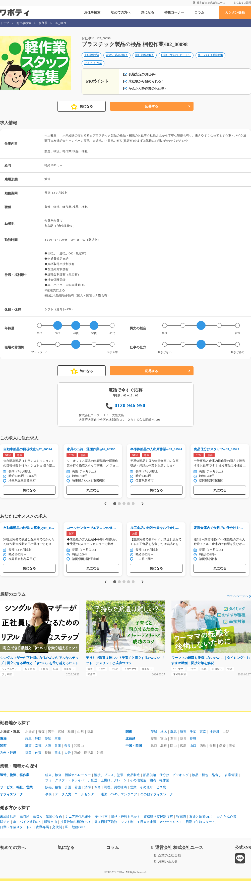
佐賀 (38, 755)
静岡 (38, 741)
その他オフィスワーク (156, 796)
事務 (48, 796)
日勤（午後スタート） (16, 829)
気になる (147, 12)
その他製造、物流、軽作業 (149, 782)
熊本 (57, 755)
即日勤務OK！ (144, 55)
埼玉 (183, 733)
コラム (199, 12)
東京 (203, 733)
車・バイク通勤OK (210, 55)
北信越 (130, 741)
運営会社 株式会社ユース (211, 2)
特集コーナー (174, 12)
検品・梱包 (200, 777)
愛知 (48, 741)
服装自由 (50, 824)
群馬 (173, 733)
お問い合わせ (168, 863)
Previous (104, 505)
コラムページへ (237, 598)
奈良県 (42, 23)
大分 (67, 755)
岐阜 (28, 741)
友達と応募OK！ (117, 55)
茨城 (154, 733)
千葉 (193, 733)
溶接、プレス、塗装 (108, 777)
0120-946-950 (129, 407)
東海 (3, 741)
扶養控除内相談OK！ (75, 824)
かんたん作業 (93, 63)
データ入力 (63, 796)
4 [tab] (128, 504)
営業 (133, 789)
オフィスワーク (11, 796)
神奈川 (214, 733)
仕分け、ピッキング (174, 777)
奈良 (67, 748)
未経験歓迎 (91, 55)
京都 (38, 748)
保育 (97, 789)
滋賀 (28, 748)
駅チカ (5, 824)
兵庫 (57, 748)
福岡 (28, 755)
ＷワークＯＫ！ (171, 824)
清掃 (87, 789)
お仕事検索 (92, 12)
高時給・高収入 (31, 818)
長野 (193, 741)
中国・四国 (134, 748)
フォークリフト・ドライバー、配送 (71, 782)
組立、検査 (53, 777)
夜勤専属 (42, 829)
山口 (193, 748)
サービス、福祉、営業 (16, 789)
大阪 (48, 748)
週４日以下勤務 (105, 824)
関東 (129, 733)
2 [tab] (119, 504)
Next (143, 505)
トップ (4, 23)
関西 (3, 748)
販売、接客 (53, 789)
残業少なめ (54, 818)
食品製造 (133, 777)
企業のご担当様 (169, 857)
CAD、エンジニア (123, 796)
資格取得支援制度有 (158, 818)
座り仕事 (101, 818)
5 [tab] (133, 504)
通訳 (104, 796)
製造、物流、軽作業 (14, 777)
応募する (151, 107)
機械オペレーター (78, 777)
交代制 (57, 829)
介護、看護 (73, 789)
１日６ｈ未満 (146, 824)
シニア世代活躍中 (78, 818)
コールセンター (86, 796)
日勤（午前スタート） (176, 55)
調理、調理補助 (115, 789)
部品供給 (149, 777)
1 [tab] (114, 504)
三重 (57, 741)
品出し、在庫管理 (225, 777)
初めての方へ (121, 12)
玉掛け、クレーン (114, 782)
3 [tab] (124, 504)
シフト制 (127, 824)
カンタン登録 (235, 12)
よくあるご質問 (242, 2)
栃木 (163, 733)
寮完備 (181, 818)
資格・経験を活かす (125, 818)
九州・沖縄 (8, 755)
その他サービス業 (153, 789)
